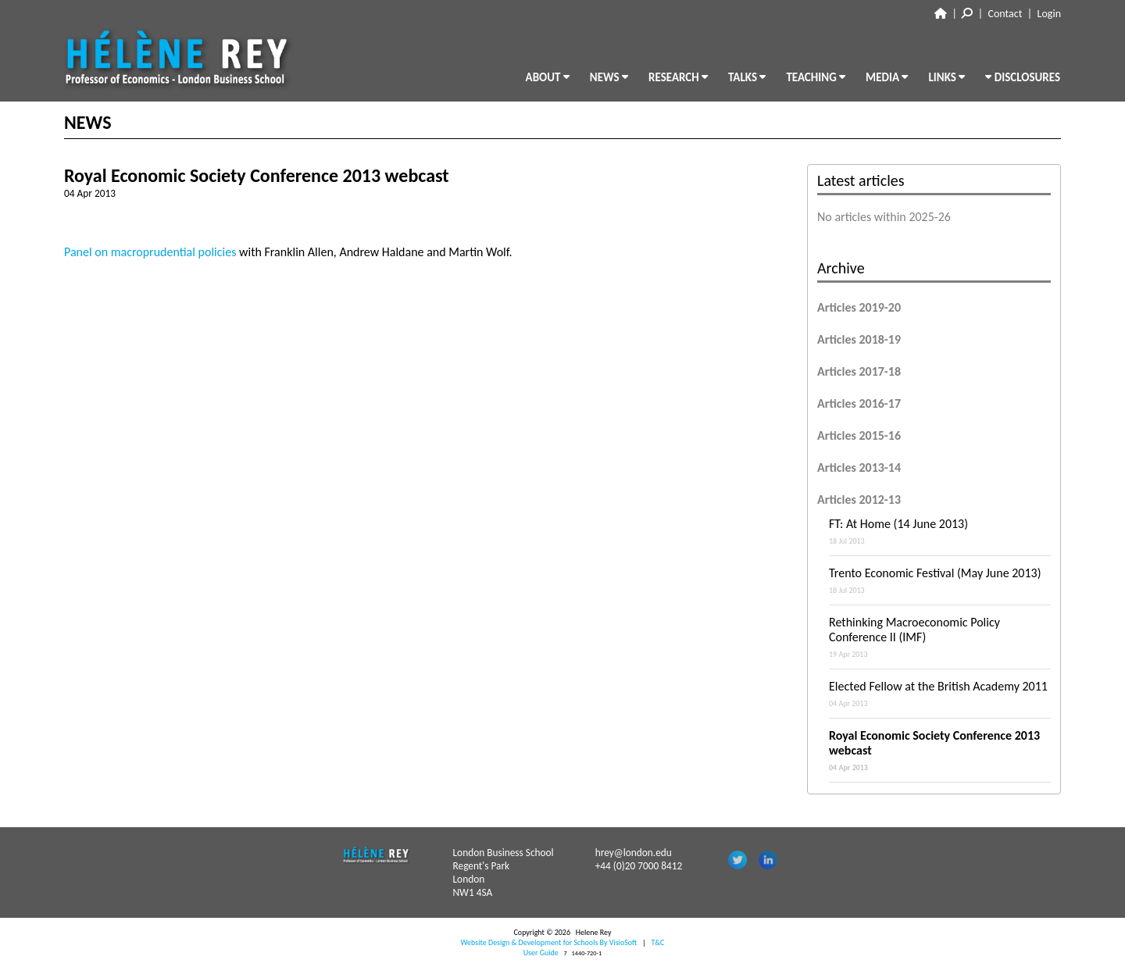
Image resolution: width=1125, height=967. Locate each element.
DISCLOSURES (1022, 77)
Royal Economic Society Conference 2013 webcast (940, 750)
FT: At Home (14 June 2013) (940, 531)
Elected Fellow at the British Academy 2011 (940, 693)
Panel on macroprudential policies (150, 251)
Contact (1005, 13)
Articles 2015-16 (859, 435)
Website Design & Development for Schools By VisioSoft (549, 942)
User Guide (541, 952)
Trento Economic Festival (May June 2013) (940, 580)
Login (1049, 13)
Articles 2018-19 (859, 339)
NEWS (609, 77)
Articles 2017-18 (859, 371)
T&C (657, 942)
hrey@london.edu (633, 852)
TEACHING (815, 77)
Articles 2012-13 (859, 499)
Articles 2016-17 (859, 403)
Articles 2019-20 (859, 307)
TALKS (747, 77)
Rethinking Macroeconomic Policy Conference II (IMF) (940, 637)
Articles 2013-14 (859, 467)
